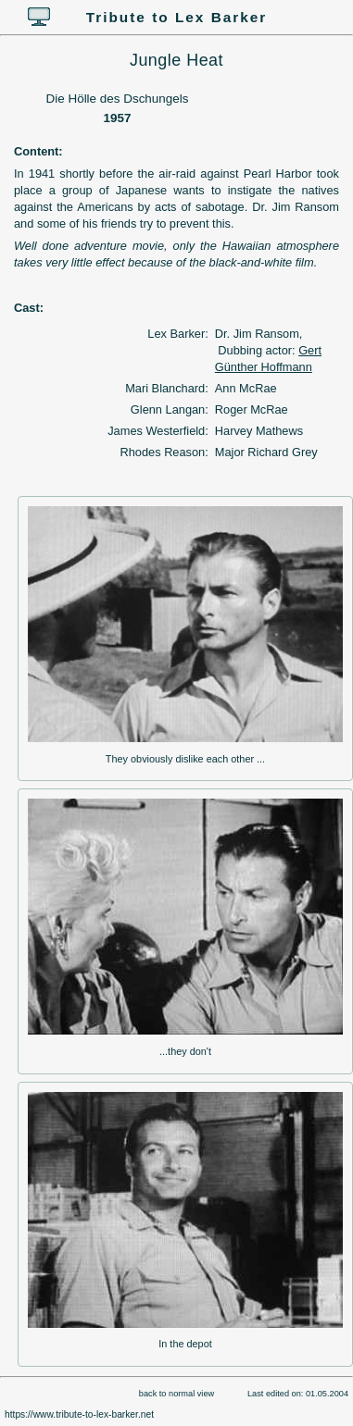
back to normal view (176, 1393)
